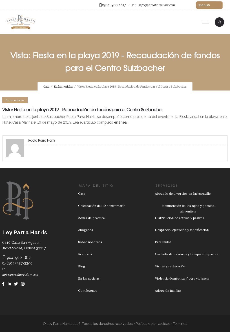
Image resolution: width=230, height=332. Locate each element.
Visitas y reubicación (170, 266)
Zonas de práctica (91, 218)
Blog (81, 266)
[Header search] (219, 21)
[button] (209, 5)
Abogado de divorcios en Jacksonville (183, 194)
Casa (46, 86)
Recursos (85, 254)
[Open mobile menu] (206, 22)
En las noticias (63, 86)
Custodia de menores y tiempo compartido (187, 254)
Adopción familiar (168, 291)
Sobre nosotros (90, 242)
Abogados (85, 230)
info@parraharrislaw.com (157, 5)
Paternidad (163, 242)
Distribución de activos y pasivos (179, 218)
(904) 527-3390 (17, 263)
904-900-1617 (16, 257)
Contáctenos (87, 291)
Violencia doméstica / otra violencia (182, 278)
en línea (120, 122)
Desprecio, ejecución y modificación (182, 230)
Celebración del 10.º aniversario (102, 206)
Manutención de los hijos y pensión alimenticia (188, 208)
